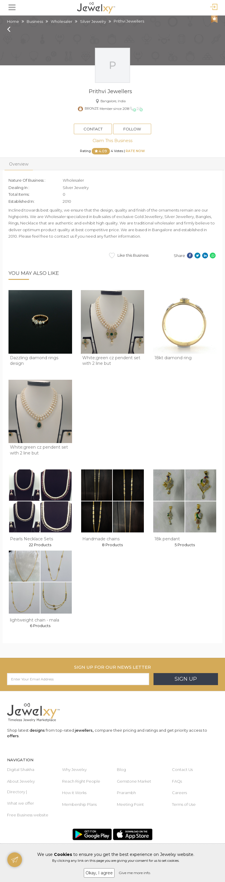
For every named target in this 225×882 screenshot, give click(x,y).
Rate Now (135, 151)
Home (13, 21)
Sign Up (186, 679)
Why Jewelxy (74, 769)
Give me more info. (135, 873)
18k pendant (167, 539)
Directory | (17, 791)
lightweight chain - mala (34, 620)
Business (35, 21)
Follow (132, 129)
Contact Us (182, 769)
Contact (93, 129)
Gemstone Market (134, 781)
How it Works (74, 792)
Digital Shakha (20, 769)
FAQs (177, 781)
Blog (121, 769)
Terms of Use (184, 804)
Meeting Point (130, 804)
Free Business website (27, 815)
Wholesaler (61, 21)
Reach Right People (81, 781)
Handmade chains (101, 539)
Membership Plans (79, 804)
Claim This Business (112, 140)
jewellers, (84, 730)
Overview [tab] (18, 164)
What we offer (20, 803)
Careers (179, 792)
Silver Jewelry (93, 21)
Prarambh (126, 792)
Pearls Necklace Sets (31, 539)
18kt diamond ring (173, 357)
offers (13, 735)
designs (37, 730)
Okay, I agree (99, 873)
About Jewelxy (21, 781)
